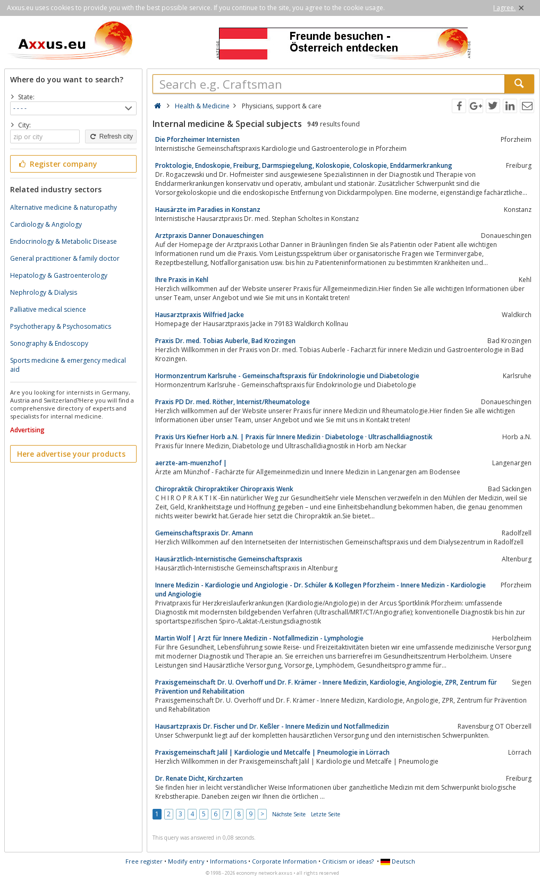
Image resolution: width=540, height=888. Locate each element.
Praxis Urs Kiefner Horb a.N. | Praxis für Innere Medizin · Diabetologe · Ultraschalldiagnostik (294, 436)
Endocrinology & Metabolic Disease (63, 241)
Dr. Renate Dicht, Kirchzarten (199, 778)
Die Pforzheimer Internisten (197, 139)
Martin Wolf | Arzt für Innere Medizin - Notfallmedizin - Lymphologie (259, 638)
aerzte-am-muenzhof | (191, 462)
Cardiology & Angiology (46, 224)
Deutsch (398, 861)
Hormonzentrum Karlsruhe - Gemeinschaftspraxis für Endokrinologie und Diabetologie (287, 375)
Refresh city (111, 136)
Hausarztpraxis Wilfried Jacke (199, 314)
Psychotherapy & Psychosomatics (60, 326)
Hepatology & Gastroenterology (58, 275)
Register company (57, 164)
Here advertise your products (71, 454)
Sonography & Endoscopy (49, 343)
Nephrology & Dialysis (43, 292)
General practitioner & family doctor (65, 258)
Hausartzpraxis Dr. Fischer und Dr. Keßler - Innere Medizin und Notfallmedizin (272, 726)
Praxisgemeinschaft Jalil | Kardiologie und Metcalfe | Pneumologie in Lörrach (272, 752)
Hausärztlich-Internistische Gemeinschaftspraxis (228, 558)
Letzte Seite (325, 814)
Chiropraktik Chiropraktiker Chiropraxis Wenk (224, 488)
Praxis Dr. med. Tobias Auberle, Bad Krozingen (225, 340)
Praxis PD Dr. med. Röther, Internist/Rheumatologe (232, 401)
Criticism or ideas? (348, 861)
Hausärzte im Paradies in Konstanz (207, 209)
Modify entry (186, 861)
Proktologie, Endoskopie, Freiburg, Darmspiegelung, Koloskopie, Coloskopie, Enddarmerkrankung (303, 165)
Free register (144, 861)
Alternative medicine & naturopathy (63, 207)
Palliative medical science (48, 309)
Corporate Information (284, 861)
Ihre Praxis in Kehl (181, 279)
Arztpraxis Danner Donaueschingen (209, 235)
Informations (228, 861)
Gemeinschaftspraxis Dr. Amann (204, 532)
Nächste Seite (289, 814)
